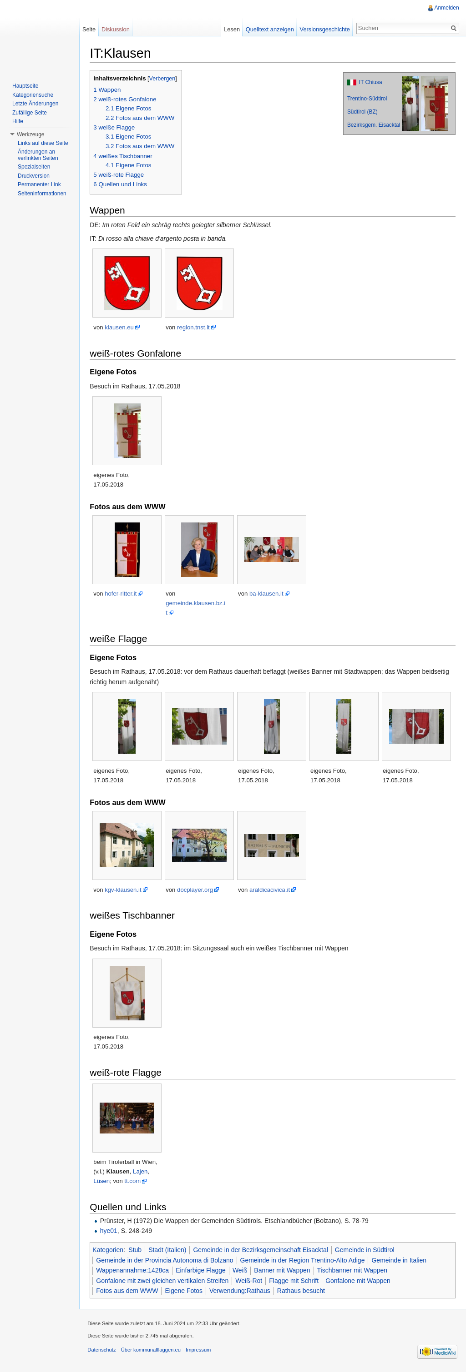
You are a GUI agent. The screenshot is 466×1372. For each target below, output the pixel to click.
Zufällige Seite (29, 112)
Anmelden (446, 8)
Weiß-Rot (250, 1280)
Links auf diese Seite (43, 143)
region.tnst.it (195, 327)
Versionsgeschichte (324, 29)
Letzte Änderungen (35, 103)
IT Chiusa (370, 83)
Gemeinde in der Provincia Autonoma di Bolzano (166, 1260)
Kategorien (109, 1250)
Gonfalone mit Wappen (359, 1280)
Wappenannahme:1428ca (134, 1270)
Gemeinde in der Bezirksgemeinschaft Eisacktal (262, 1250)
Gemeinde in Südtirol (366, 1250)
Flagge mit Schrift (295, 1280)
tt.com (134, 1181)
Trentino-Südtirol (366, 99)
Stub (136, 1250)
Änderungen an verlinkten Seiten (38, 155)
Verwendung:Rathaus (241, 1291)
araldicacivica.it (271, 889)
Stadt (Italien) (169, 1250)
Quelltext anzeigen (269, 29)
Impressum (200, 1351)
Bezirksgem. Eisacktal (373, 125)
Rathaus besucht (303, 1291)
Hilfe (17, 121)
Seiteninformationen (42, 193)
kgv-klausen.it (124, 889)
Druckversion (34, 176)
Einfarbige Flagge (202, 1270)
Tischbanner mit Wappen (354, 1270)
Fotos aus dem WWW (129, 1291)
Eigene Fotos (185, 1291)
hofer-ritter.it (122, 594)
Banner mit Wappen (284, 1270)
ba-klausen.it (268, 594)
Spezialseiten (34, 167)
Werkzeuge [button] (30, 134)
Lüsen (103, 1181)
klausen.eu (121, 327)
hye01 (110, 1231)
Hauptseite (25, 86)
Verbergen (164, 79)
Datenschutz (103, 1351)
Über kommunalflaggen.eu (152, 1351)
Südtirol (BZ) (362, 112)
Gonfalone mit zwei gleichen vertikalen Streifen (164, 1280)
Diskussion (116, 29)
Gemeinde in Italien (400, 1260)
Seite (89, 29)
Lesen (231, 29)
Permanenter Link (39, 184)
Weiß (241, 1270)
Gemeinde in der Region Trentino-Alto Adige (304, 1260)
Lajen (142, 1171)
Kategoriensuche (32, 95)
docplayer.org (197, 889)
